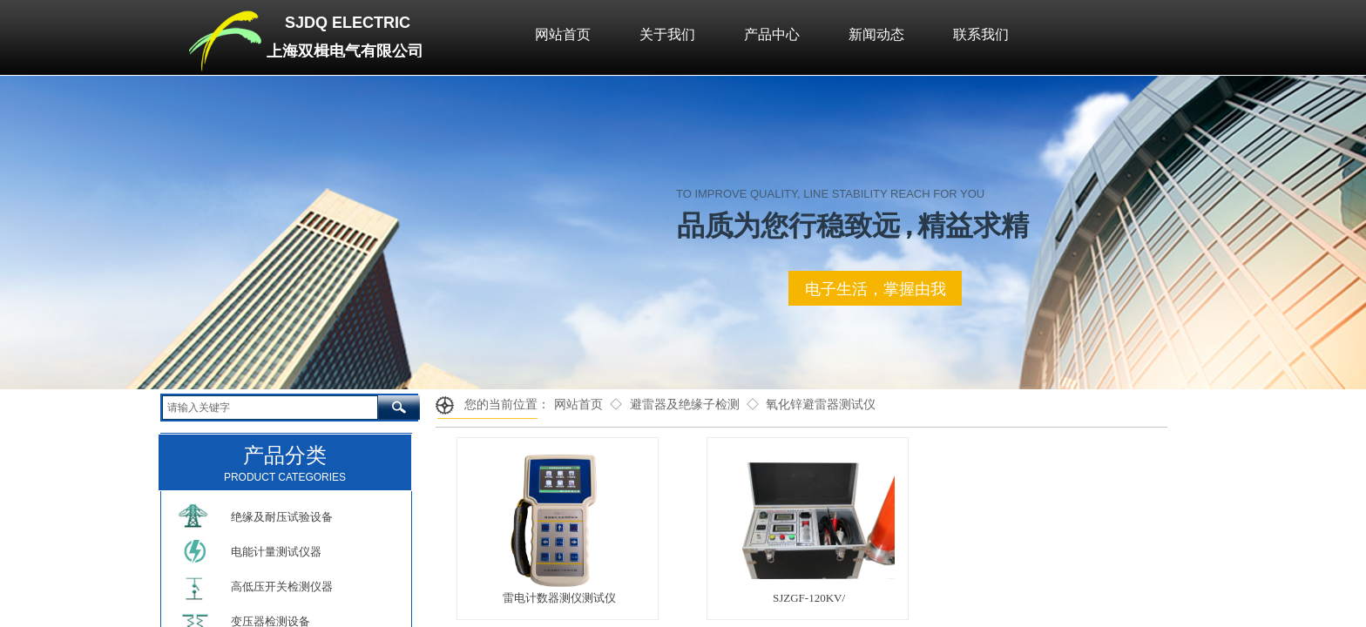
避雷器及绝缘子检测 (685, 404)
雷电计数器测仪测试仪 (559, 597)
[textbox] (270, 407)
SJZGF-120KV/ (809, 597)
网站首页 (578, 404)
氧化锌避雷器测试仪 (821, 404)
